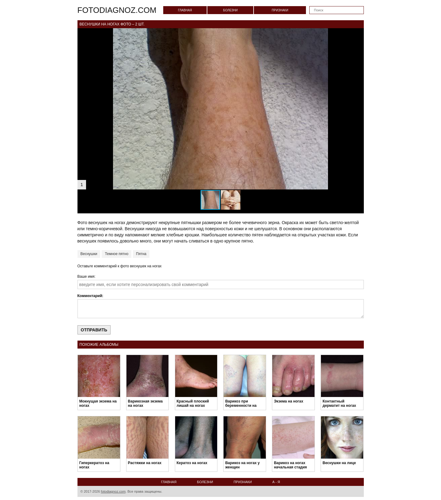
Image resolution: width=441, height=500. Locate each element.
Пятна (141, 254)
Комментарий (89, 296)
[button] (358, 34)
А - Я (276, 482)
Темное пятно (116, 254)
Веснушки (89, 254)
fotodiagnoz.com (116, 10)
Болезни (230, 10)
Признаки (280, 10)
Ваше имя (86, 276)
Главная (185, 10)
